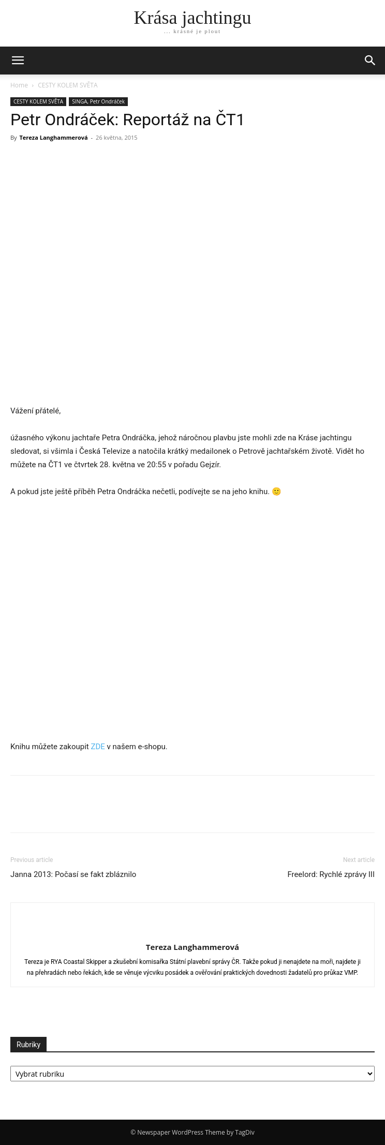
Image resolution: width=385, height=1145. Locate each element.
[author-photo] (192, 930)
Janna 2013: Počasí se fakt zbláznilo (73, 874)
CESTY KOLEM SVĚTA (67, 85)
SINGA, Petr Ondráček (98, 101)
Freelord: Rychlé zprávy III (331, 874)
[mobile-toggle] (17, 61)
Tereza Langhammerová (53, 137)
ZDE (98, 746)
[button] (370, 61)
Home (19, 85)
